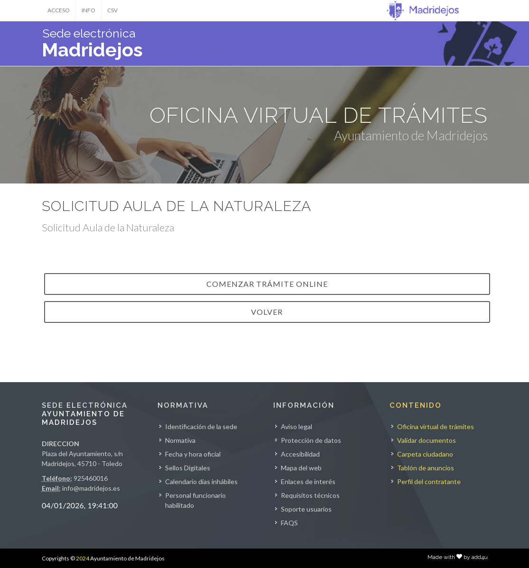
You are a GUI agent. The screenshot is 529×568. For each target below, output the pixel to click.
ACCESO (58, 10)
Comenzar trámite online (267, 283)
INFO (88, 10)
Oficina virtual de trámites (435, 426)
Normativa (180, 440)
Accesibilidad (300, 454)
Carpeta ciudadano (425, 454)
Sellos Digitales (187, 468)
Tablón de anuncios (425, 468)
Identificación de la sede (201, 426)
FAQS (289, 523)
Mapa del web (301, 468)
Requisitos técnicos (310, 495)
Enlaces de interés (308, 481)
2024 (82, 558)
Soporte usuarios (306, 509)
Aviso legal (296, 426)
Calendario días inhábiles (201, 481)
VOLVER (267, 311)
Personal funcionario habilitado (195, 500)
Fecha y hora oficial (193, 454)
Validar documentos (426, 440)
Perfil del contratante (429, 481)
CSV (112, 10)
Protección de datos (311, 440)
